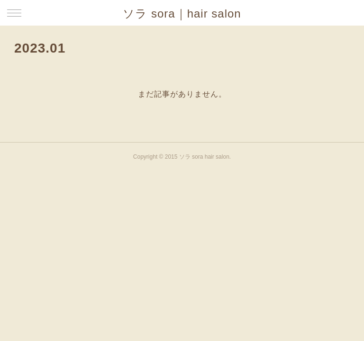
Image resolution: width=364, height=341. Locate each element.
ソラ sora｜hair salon (182, 13)
